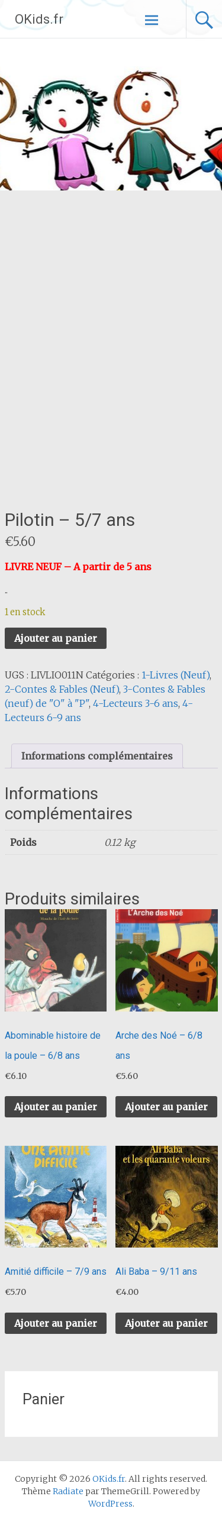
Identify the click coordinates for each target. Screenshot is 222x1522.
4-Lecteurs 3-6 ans (135, 703)
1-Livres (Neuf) (175, 675)
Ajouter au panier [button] (55, 1107)
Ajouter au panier (55, 638)
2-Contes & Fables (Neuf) (62, 689)
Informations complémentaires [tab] (97, 756)
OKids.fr (39, 19)
